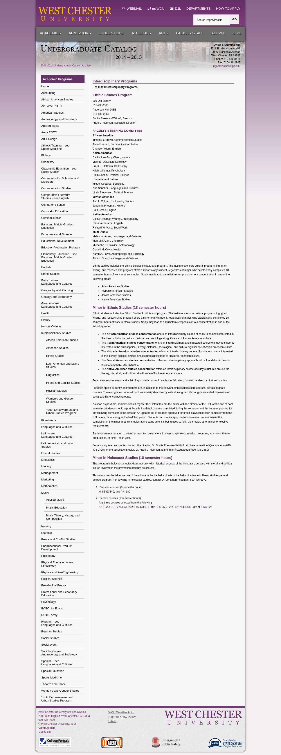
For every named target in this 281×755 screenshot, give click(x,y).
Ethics (112, 721)
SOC (188, 507)
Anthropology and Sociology (59, 119)
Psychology (48, 601)
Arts (163, 33)
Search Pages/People (209, 19)
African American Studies (57, 99)
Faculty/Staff (190, 33)
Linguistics (52, 375)
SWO (204, 507)
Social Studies (50, 638)
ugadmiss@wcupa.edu (226, 66)
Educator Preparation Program (60, 247)
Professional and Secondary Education (59, 593)
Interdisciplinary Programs (121, 87)
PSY (176, 507)
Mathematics (49, 486)
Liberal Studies (50, 453)
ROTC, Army (49, 615)
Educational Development (57, 241)
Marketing (47, 479)
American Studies (52, 112)
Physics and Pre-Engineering (59, 572)
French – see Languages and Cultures (56, 282)
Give (237, 33)
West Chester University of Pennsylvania (62, 712)
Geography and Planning (57, 290)
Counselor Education (54, 211)
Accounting (48, 93)
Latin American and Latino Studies (62, 365)
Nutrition (46, 532)
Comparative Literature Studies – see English (55, 196)
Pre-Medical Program (54, 585)
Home (45, 86)
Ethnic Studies (50, 273)
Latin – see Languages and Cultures (56, 435)
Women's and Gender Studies (60, 400)
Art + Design (49, 139)
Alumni (218, 33)
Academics (50, 33)
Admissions (80, 33)
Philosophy (48, 555)
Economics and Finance (56, 234)
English (46, 267)
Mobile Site (44, 731)
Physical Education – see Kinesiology (57, 564)
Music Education (56, 507)
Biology (46, 155)
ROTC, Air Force (51, 608)
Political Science (51, 578)
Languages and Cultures (56, 426)
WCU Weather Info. (121, 712)
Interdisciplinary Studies (56, 333)
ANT (101, 507)
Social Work (48, 644)
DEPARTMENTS (198, 8)
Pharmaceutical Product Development (56, 547)
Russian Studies (56, 390)
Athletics (141, 33)
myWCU (155, 8)
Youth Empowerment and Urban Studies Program (62, 411)
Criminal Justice (51, 218)
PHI (123, 491)
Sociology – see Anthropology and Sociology (59, 653)
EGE (125, 507)
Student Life (111, 33)
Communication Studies (56, 188)
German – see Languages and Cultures (56, 305)
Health (45, 313)
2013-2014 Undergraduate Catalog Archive (66, 65)
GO (234, 19)
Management (49, 473)
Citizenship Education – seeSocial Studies (58, 170)
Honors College (51, 326)
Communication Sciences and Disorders (60, 180)
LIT (147, 507)
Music (45, 492)
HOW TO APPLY (228, 8)
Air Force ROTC (51, 106)
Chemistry (47, 162)
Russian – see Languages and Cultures (56, 623)
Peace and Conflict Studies (63, 382)
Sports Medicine (51, 677)
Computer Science (53, 204)
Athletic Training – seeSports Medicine (55, 147)
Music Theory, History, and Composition (62, 517)
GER (113, 507)
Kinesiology (48, 420)
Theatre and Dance (53, 684)
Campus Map (46, 727)
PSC (158, 507)
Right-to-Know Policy (122, 716)
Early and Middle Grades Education (57, 226)
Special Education (52, 671)
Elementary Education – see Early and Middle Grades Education (59, 257)
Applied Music (50, 125)
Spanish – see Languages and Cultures (56, 662)
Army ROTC (49, 132)
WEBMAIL (132, 8)
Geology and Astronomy (56, 296)
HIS (101, 491)
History (45, 319)
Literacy (46, 466)
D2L (175, 8)
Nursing (46, 526)
